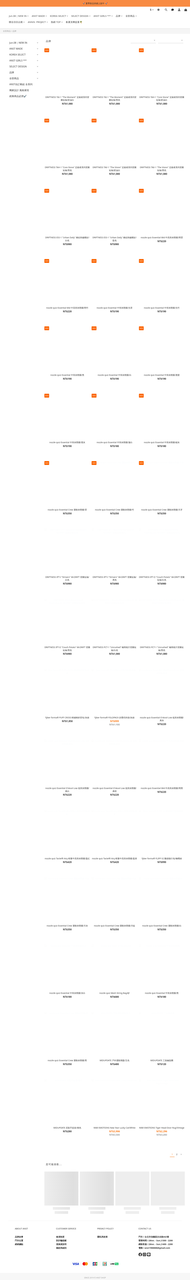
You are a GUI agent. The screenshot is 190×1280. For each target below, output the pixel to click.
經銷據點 (19, 1244)
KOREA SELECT (59, 15)
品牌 (119, 15)
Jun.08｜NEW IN (19, 15)
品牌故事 (19, 1236)
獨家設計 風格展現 (19, 90)
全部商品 (131, 15)
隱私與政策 (102, 1236)
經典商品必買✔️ (18, 96)
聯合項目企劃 (17, 21)
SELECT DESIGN (81, 15)
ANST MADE (39, 15)
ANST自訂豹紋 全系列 (21, 84)
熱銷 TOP (57, 21)
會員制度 (60, 1236)
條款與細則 (61, 1247)
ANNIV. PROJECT (38, 21)
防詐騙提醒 (61, 1240)
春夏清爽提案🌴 (74, 21)
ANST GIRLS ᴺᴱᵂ (103, 15)
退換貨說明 (61, 1244)
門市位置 (19, 1240)
